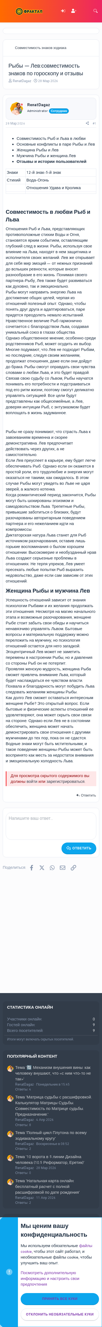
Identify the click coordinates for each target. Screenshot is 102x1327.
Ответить (88, 795)
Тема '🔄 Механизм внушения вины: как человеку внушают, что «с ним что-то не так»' (53, 1073)
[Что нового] (84, 11)
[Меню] (7, 11)
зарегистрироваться (66, 781)
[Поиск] (95, 11)
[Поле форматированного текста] (51, 826)
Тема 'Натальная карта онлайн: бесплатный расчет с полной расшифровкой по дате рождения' (47, 1186)
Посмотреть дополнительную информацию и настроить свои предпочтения (50, 1278)
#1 (94, 123)
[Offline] (22, 105)
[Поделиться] (87, 123)
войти (32, 781)
